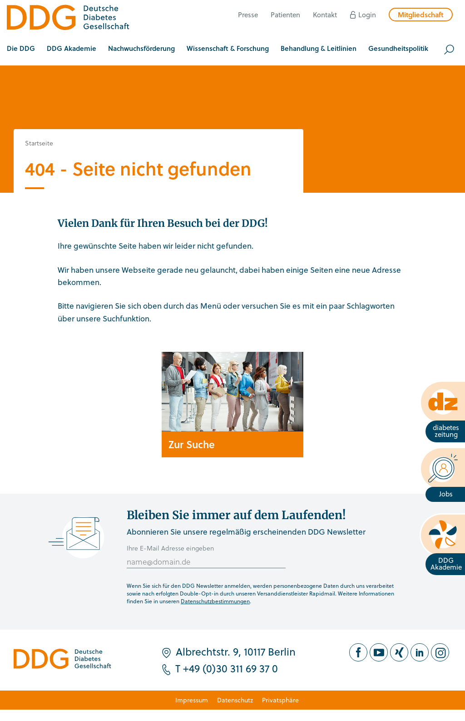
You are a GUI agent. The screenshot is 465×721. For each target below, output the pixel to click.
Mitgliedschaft (421, 15)
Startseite (39, 143)
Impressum (191, 700)
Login (367, 15)
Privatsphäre (280, 700)
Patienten (285, 15)
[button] (21, 49)
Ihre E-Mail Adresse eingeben (170, 548)
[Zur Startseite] (68, 19)
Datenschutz (235, 700)
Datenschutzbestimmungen (215, 601)
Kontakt (325, 15)
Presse (248, 15)
